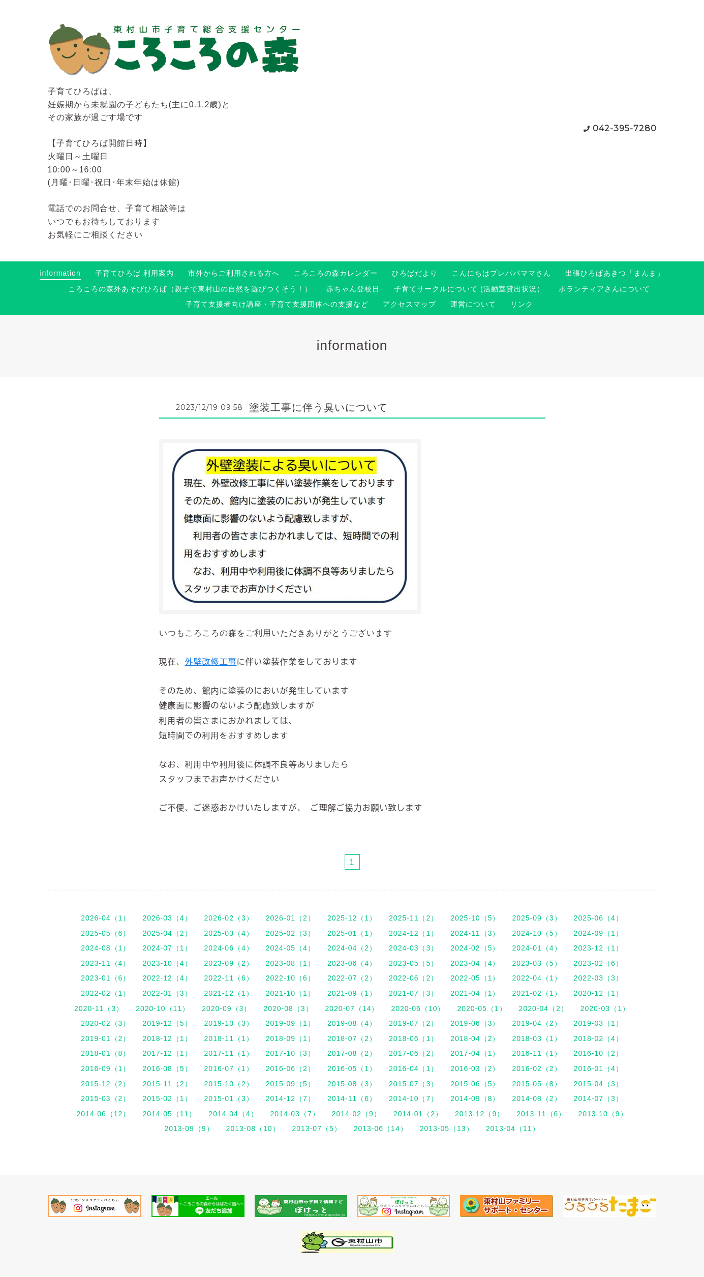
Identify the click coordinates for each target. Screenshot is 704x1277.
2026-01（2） (290, 918)
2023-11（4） (105, 963)
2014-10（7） (413, 1098)
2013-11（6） (541, 1114)
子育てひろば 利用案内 (134, 273)
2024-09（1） (598, 933)
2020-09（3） (226, 1008)
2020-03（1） (605, 1008)
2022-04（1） (536, 978)
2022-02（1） (105, 993)
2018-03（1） (536, 1038)
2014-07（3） (598, 1098)
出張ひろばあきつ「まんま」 (614, 273)
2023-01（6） (105, 978)
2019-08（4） (352, 1023)
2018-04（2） (475, 1038)
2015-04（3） (598, 1084)
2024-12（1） (413, 933)
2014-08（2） (536, 1098)
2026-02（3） (229, 918)
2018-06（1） (413, 1038)
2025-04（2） (167, 933)
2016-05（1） (352, 1068)
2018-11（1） (229, 1038)
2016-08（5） (167, 1068)
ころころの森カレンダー (336, 273)
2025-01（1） (352, 933)
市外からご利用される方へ (234, 273)
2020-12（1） (598, 993)
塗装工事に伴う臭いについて (318, 407)
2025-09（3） (536, 918)
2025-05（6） (105, 933)
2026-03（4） (167, 918)
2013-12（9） (479, 1114)
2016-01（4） (598, 1068)
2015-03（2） (105, 1098)
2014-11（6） (352, 1098)
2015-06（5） (475, 1084)
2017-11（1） (229, 1053)
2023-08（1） (290, 963)
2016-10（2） (598, 1053)
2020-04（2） (543, 1008)
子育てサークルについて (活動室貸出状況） (469, 289)
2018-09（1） (290, 1038)
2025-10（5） (475, 918)
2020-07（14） (352, 1008)
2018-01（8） (105, 1053)
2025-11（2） (413, 918)
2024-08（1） (105, 948)
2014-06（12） (103, 1114)
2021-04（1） (475, 993)
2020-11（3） (99, 1008)
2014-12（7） (290, 1098)
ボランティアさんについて (604, 289)
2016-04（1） (413, 1068)
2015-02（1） (167, 1098)
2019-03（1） (598, 1023)
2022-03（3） (598, 978)
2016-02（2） (536, 1068)
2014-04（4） (233, 1114)
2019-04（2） (536, 1023)
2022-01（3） (167, 993)
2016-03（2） (475, 1068)
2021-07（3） (413, 993)
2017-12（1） (167, 1053)
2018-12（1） (167, 1038)
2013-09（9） (188, 1128)
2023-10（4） (167, 963)
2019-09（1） (290, 1023)
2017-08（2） (352, 1053)
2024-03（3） (413, 948)
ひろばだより (415, 273)
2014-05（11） (169, 1114)
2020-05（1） (481, 1008)
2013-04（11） (513, 1128)
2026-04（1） (105, 918)
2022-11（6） (229, 978)
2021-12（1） (229, 993)
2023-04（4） (475, 963)
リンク (521, 304)
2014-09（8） (475, 1098)
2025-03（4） (229, 933)
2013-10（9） (602, 1114)
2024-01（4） (536, 948)
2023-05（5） (413, 963)
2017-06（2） (413, 1053)
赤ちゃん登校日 (353, 289)
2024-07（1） (167, 948)
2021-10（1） (290, 993)
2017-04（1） (475, 1053)
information (60, 273)
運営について (473, 304)
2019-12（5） (167, 1023)
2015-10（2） (229, 1084)
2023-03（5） (536, 963)
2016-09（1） (105, 1068)
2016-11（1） (536, 1053)
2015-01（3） (229, 1098)
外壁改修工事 (211, 662)
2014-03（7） (295, 1114)
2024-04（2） (352, 948)
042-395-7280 (625, 128)
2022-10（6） (290, 978)
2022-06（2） (413, 978)
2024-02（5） (475, 948)
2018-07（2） (352, 1038)
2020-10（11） (163, 1008)
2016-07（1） (229, 1068)
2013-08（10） (253, 1128)
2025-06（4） (598, 918)
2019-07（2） (413, 1023)
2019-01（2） (105, 1038)
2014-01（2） (418, 1114)
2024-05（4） (290, 948)
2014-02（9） (356, 1114)
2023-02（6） (598, 963)
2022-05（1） (475, 978)
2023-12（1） (598, 948)
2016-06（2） (290, 1068)
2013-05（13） (447, 1128)
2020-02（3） (105, 1023)
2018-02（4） (598, 1038)
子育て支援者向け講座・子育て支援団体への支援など (277, 304)
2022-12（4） (167, 978)
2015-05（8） (536, 1084)
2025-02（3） (290, 933)
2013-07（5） (317, 1128)
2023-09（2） (229, 963)
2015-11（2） (167, 1084)
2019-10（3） (229, 1023)
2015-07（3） (413, 1084)
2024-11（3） (475, 933)
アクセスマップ (409, 304)
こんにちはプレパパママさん (501, 273)
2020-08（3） (288, 1008)
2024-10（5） (536, 933)
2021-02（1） (536, 993)
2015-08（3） (352, 1084)
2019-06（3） (475, 1023)
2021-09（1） (352, 993)
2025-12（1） (352, 918)
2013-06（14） (381, 1128)
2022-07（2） (352, 978)
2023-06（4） (352, 963)
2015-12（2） (105, 1084)
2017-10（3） (290, 1053)
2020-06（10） (418, 1008)
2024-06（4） (229, 948)
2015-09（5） (290, 1084)
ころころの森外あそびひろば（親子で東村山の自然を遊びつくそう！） (190, 289)
